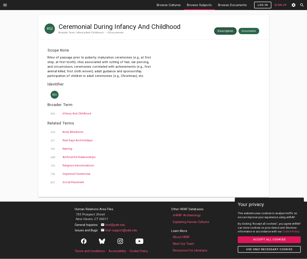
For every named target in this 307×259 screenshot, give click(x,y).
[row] (252, 31)
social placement (94, 182)
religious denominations (99, 166)
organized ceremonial (97, 174)
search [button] (302, 5)
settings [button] (293, 5)
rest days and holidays (98, 141)
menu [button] (5, 5)
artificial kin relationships (100, 157)
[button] (252, 30)
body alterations (94, 132)
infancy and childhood (98, 114)
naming (88, 149)
